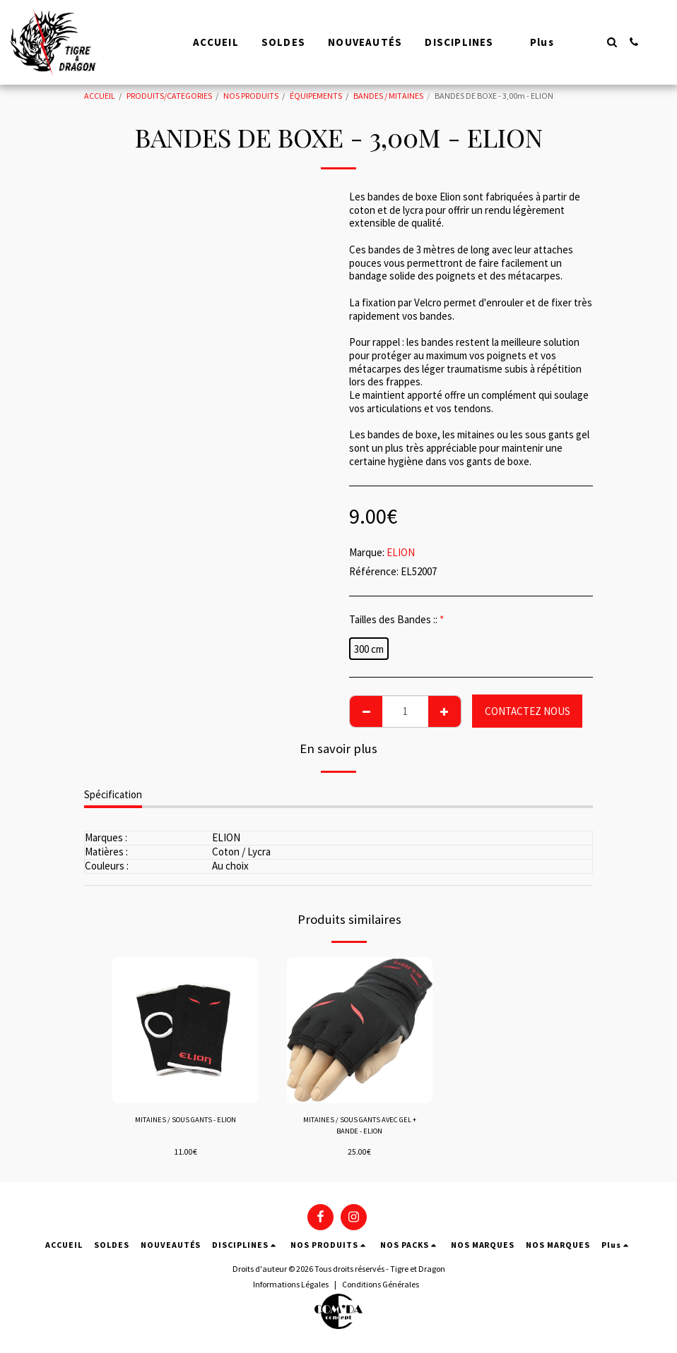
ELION (401, 552)
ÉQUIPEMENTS (316, 95)
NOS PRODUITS (250, 95)
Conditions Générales (380, 1287)
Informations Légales (291, 1287)
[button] (611, 42)
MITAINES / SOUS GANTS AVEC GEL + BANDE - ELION (359, 1126)
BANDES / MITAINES (388, 95)
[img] (185, 1030)
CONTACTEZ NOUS (527, 711)
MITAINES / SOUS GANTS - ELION (185, 1120)
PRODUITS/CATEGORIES (169, 95)
